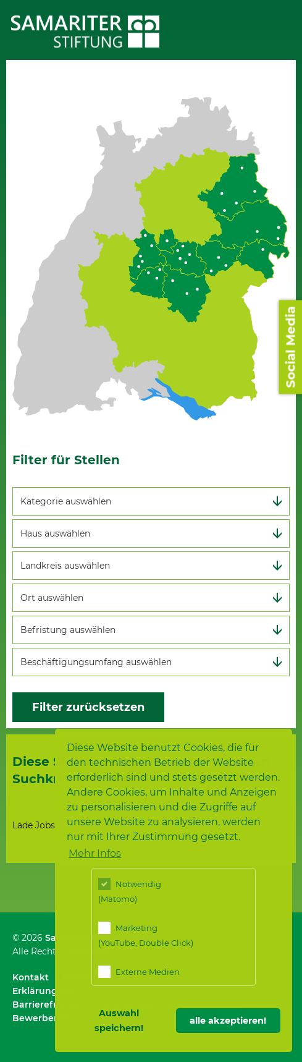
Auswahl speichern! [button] (118, 1021)
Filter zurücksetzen (88, 707)
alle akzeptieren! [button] (228, 1020)
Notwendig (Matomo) (129, 891)
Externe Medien (139, 972)
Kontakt (30, 977)
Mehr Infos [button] (95, 853)
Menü (282, 25)
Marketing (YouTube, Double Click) (145, 935)
